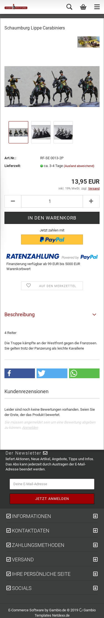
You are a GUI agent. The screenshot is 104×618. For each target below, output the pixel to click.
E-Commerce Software (26, 610)
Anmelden (30, 427)
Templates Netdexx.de (52, 615)
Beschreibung (19, 314)
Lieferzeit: (12, 166)
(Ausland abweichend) (79, 166)
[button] (19, 373)
